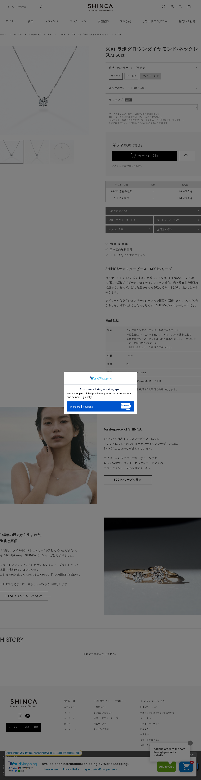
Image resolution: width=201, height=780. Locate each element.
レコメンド (52, 21)
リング (67, 712)
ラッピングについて (168, 220)
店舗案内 (103, 21)
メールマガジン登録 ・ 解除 (24, 727)
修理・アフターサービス (122, 220)
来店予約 (125, 21)
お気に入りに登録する (186, 156)
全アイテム (69, 707)
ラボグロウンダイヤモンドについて (157, 712)
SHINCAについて (148, 707)
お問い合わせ (136, 347)
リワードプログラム (155, 21)
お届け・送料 (164, 229)
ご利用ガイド (100, 707)
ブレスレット (70, 729)
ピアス (67, 723)
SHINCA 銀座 (121, 198)
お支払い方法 (116, 229)
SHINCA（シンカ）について (24, 596)
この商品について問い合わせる (127, 166)
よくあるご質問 (101, 729)
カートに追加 (148, 155)
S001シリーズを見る (128, 480)
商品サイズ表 (100, 723)
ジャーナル (145, 718)
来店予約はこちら (118, 211)
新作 (31, 21)
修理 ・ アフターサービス (106, 718)
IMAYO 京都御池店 (121, 191)
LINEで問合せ (185, 191)
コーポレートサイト (149, 723)
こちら (141, 123)
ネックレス (69, 718)
